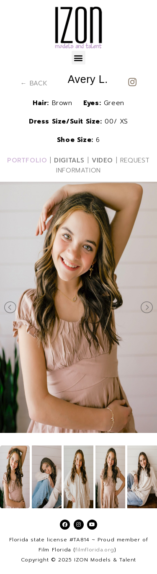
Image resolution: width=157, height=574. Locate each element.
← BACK (34, 83)
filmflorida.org (94, 549)
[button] (79, 57)
